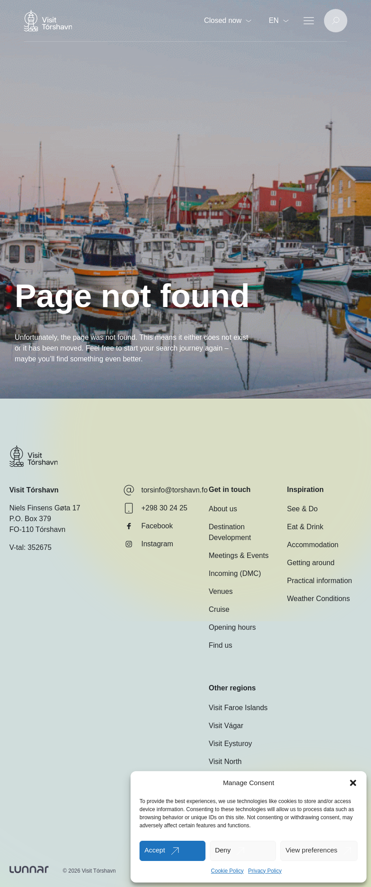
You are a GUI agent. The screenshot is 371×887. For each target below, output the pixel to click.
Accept (154, 850)
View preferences (311, 850)
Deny (223, 850)
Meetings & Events (238, 555)
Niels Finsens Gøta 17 (44, 508)
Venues (220, 591)
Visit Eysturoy (230, 743)
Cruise (219, 609)
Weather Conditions (318, 598)
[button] (353, 782)
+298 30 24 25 (155, 508)
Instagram (148, 544)
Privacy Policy (265, 871)
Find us (220, 645)
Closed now (228, 20)
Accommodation (313, 545)
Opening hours (232, 627)
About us (223, 509)
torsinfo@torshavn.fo (165, 490)
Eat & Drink (305, 527)
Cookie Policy (227, 871)
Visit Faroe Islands (238, 707)
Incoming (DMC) (235, 573)
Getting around (311, 562)
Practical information (319, 580)
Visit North (225, 761)
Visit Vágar (226, 725)
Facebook (148, 526)
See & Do (302, 509)
